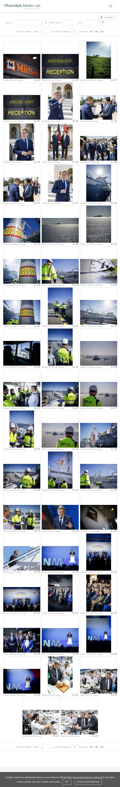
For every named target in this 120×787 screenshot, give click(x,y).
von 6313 (56, 32)
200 (102, 31)
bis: (81, 22)
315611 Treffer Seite (28, 32)
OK (67, 781)
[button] (103, 22)
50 (91, 31)
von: (59, 22)
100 (96, 31)
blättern (66, 32)
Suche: (9, 22)
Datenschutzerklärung (88, 781)
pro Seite (91, 32)
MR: (51, 22)
